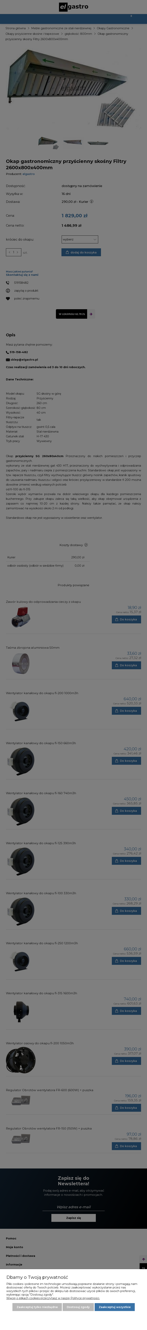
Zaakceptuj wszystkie (115, 1307)
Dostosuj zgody (78, 1307)
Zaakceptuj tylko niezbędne (37, 1307)
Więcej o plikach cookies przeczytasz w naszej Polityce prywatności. (53, 1298)
